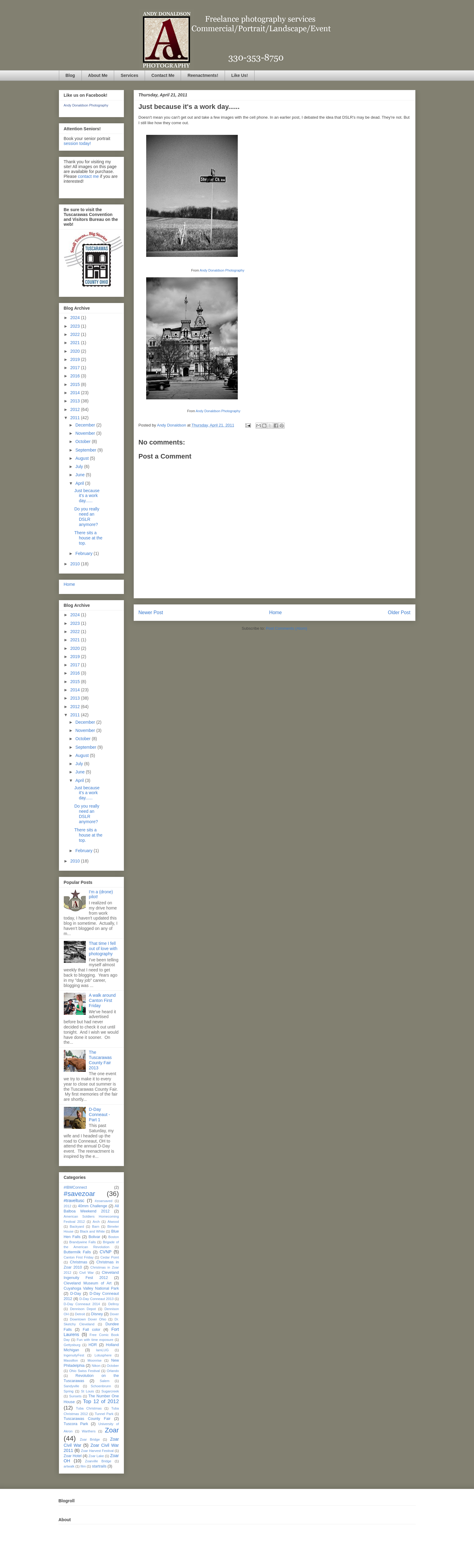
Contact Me (162, 75)
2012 (75, 409)
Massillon (71, 1360)
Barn (96, 1226)
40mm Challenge (92, 1206)
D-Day (75, 1293)
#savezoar (79, 1193)
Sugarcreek (110, 1391)
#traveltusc (74, 1200)
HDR (93, 1345)
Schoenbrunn (101, 1386)
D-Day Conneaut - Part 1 (99, 1114)
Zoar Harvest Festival (97, 1451)
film (83, 1466)
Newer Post (151, 612)
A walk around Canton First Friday (102, 1000)
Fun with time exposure (95, 1340)
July (79, 466)
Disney (97, 1314)
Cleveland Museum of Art (88, 1283)
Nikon (96, 1365)
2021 (75, 342)
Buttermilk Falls (77, 1252)
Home (275, 612)
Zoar (112, 1430)
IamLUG (102, 1350)
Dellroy (113, 1304)
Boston (113, 1237)
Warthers (89, 1431)
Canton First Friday (79, 1257)
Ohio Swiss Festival (84, 1371)
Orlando (113, 1371)
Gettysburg (72, 1345)
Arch (96, 1221)
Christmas (78, 1262)
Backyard (77, 1226)
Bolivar (94, 1237)
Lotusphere (103, 1355)
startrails (99, 1466)
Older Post (399, 612)
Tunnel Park (104, 1414)
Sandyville (71, 1386)
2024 (75, 317)
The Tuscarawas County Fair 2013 (100, 1060)
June (80, 474)
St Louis (87, 1391)
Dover (114, 1314)
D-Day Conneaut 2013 (96, 1299)
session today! (77, 143)
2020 (75, 351)
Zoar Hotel (73, 1456)
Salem (105, 1381)
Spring (69, 1391)
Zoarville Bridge (98, 1461)
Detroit (80, 1314)
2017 (75, 367)
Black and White (92, 1231)
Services (129, 75)
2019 (75, 359)
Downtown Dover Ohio (88, 1319)
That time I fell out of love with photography (103, 948)
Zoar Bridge (90, 1439)
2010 (75, 563)
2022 (75, 334)
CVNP (105, 1251)
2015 (75, 384)
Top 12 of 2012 (101, 1401)
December (85, 425)
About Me (98, 75)
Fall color (91, 1329)
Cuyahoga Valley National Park (91, 1288)
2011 (75, 417)
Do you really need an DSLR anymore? (86, 516)
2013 (75, 400)
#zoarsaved (103, 1201)
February (84, 553)
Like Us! (239, 75)
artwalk (69, 1466)
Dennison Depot (83, 1309)
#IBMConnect (75, 1187)
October (83, 441)
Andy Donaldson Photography (222, 270)
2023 (75, 326)
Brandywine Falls (82, 1242)
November (85, 433)
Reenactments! (202, 75)
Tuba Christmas (89, 1408)
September (86, 450)
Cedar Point (109, 1257)
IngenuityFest (74, 1355)
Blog (70, 75)
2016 (75, 375)
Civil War (86, 1272)
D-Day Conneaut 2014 (82, 1304)
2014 (75, 392)
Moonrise (95, 1360)
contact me (88, 176)
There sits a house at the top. (88, 538)
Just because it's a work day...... (87, 495)
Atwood (113, 1221)
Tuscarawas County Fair (87, 1419)
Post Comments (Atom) (286, 628)
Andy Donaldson (172, 425)
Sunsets (75, 1396)
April (80, 483)
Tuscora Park (76, 1424)
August (82, 458)
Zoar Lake (96, 1456)
